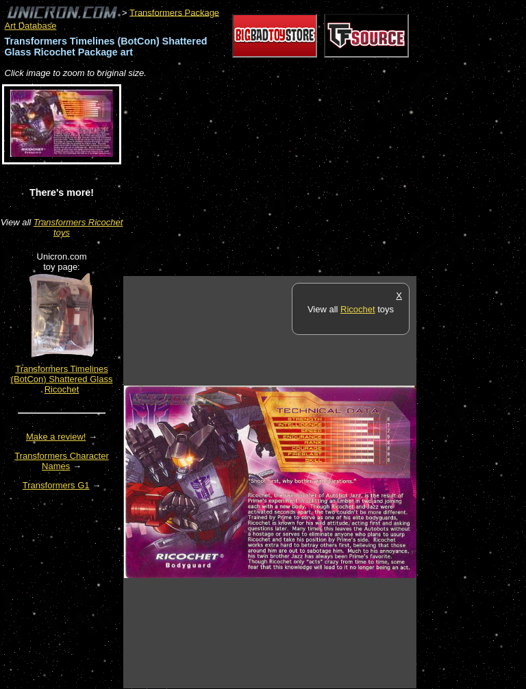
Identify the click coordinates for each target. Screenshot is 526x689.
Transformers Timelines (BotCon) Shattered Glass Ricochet (62, 379)
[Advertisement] (283, 178)
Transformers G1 (56, 485)
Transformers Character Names (61, 461)
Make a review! (56, 436)
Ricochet (357, 309)
